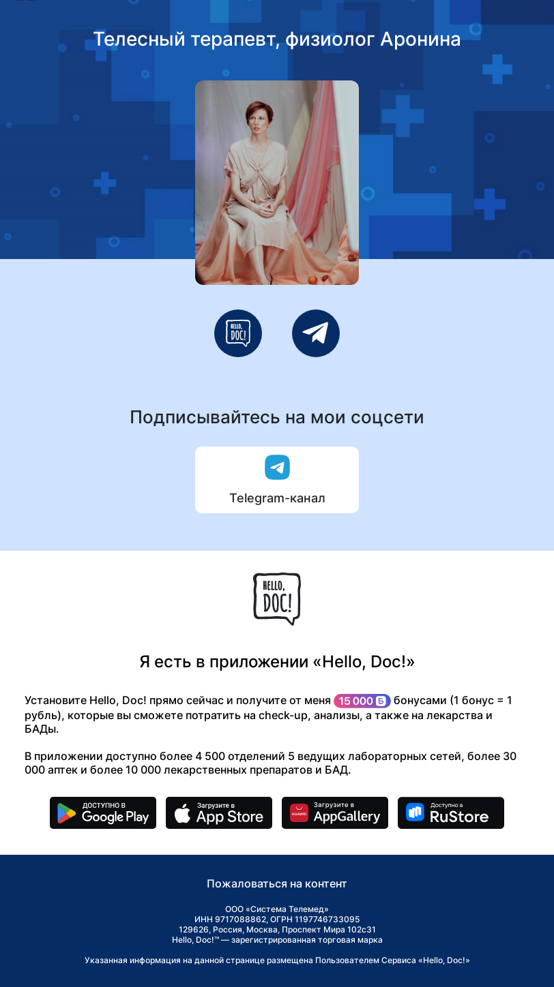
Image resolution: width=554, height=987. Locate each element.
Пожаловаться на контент (277, 883)
